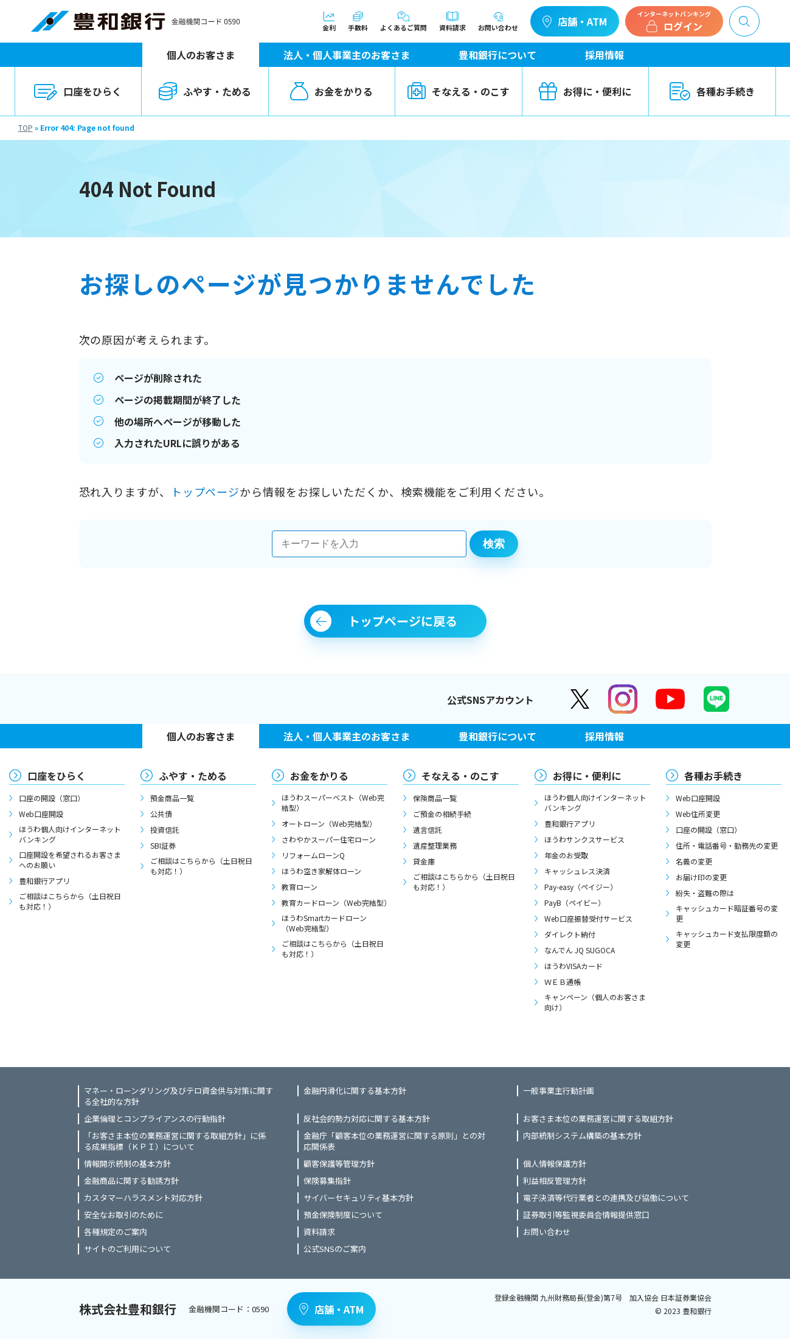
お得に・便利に (585, 91)
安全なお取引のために (123, 1214)
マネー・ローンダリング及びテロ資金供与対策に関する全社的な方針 (178, 1096)
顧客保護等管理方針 (339, 1163)
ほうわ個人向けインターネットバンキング (70, 834)
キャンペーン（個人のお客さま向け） (595, 1002)
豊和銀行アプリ (44, 880)
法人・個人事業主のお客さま (346, 54)
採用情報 (604, 54)
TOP (25, 127)
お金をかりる (331, 91)
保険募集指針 (327, 1180)
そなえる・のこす (458, 91)
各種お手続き (712, 91)
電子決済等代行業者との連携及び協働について (606, 1197)
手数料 (358, 21)
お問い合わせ (498, 21)
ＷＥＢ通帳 (562, 981)
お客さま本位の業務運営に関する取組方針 (598, 1118)
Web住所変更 (698, 814)
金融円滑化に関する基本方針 (354, 1090)
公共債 (161, 814)
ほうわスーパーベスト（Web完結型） (333, 802)
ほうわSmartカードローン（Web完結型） (324, 923)
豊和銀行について (497, 54)
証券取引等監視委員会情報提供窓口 (586, 1214)
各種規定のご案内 (115, 1231)
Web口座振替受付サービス (588, 918)
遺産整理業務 (435, 845)
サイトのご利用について (127, 1248)
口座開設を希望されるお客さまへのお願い (70, 859)
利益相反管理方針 (554, 1180)
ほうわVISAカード (573, 966)
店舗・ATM (574, 21)
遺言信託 (427, 829)
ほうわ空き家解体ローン (321, 871)
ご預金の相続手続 (442, 814)
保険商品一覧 (435, 798)
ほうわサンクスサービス (584, 839)
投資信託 (164, 829)
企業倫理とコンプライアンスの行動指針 (155, 1118)
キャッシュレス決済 (577, 871)
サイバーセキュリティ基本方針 (358, 1197)
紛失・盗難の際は (705, 893)
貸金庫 (424, 861)
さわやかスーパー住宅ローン (329, 839)
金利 (329, 21)
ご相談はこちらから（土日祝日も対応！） (70, 901)
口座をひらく (78, 91)
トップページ (205, 491)
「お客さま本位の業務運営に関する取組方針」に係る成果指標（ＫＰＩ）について (175, 1141)
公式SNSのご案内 (334, 1248)
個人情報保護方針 (554, 1163)
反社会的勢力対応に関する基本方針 (366, 1118)
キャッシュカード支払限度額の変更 (727, 938)
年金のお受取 (566, 855)
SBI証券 (163, 845)
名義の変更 (694, 861)
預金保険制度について (343, 1214)
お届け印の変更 (701, 877)
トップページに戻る (402, 621)
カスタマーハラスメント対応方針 (143, 1197)
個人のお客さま (201, 54)
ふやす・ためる (205, 91)
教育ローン (299, 887)
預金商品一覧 (172, 798)
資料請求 (452, 21)
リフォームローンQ (313, 855)
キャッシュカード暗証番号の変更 (727, 913)
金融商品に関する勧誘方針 (131, 1180)
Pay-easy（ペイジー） (580, 887)
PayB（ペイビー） (574, 902)
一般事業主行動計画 (558, 1090)
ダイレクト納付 (569, 934)
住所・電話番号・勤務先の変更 (727, 845)
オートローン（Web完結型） (329, 823)
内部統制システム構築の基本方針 (582, 1135)
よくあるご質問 (403, 21)
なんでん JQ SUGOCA (579, 950)
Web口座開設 (41, 814)
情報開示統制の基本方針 (127, 1163)
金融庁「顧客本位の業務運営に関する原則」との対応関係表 (394, 1141)
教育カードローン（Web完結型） (334, 902)
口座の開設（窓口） (52, 798)
